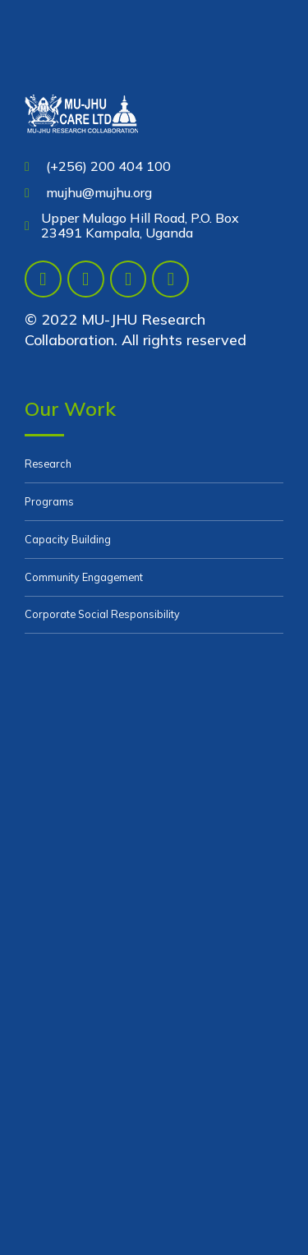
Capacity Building (68, 539)
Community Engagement (84, 577)
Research (48, 463)
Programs (49, 501)
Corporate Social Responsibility (102, 614)
